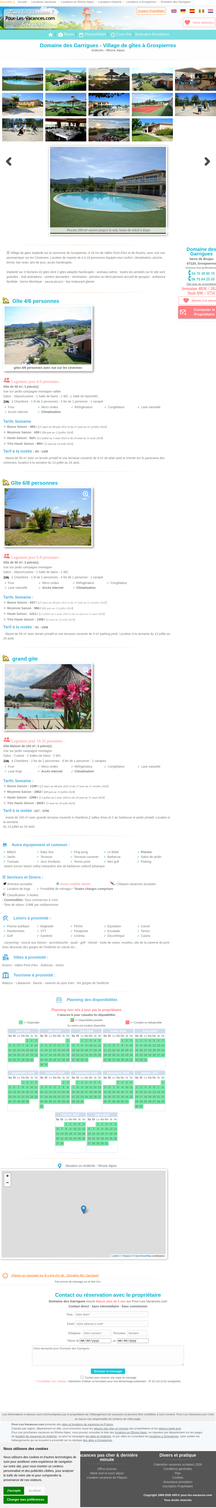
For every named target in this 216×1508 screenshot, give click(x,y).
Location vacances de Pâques (107, 1477)
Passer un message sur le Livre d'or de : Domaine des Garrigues (50, 1276)
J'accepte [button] (14, 1490)
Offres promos (106, 1469)
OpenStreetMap (143, 1256)
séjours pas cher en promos (111, 1428)
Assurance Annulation (152, 34)
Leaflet (115, 1256)
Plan (178, 1473)
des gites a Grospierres (97, 1440)
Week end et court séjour (107, 1473)
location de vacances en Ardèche (36, 1436)
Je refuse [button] (34, 1490)
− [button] (7, 1183)
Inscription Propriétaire (178, 1486)
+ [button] (7, 1176)
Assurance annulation (177, 1482)
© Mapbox (126, 1256)
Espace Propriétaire (151, 11)
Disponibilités (92, 34)
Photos (66, 34)
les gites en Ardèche (98, 1436)
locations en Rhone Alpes (131, 1432)
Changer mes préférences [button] (25, 1499)
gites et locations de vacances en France (87, 1424)
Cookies (177, 1477)
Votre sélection (199, 22)
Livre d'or (121, 34)
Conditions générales (178, 1469)
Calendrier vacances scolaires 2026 (178, 1464)
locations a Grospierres (164, 1436)
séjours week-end (170, 1428)
